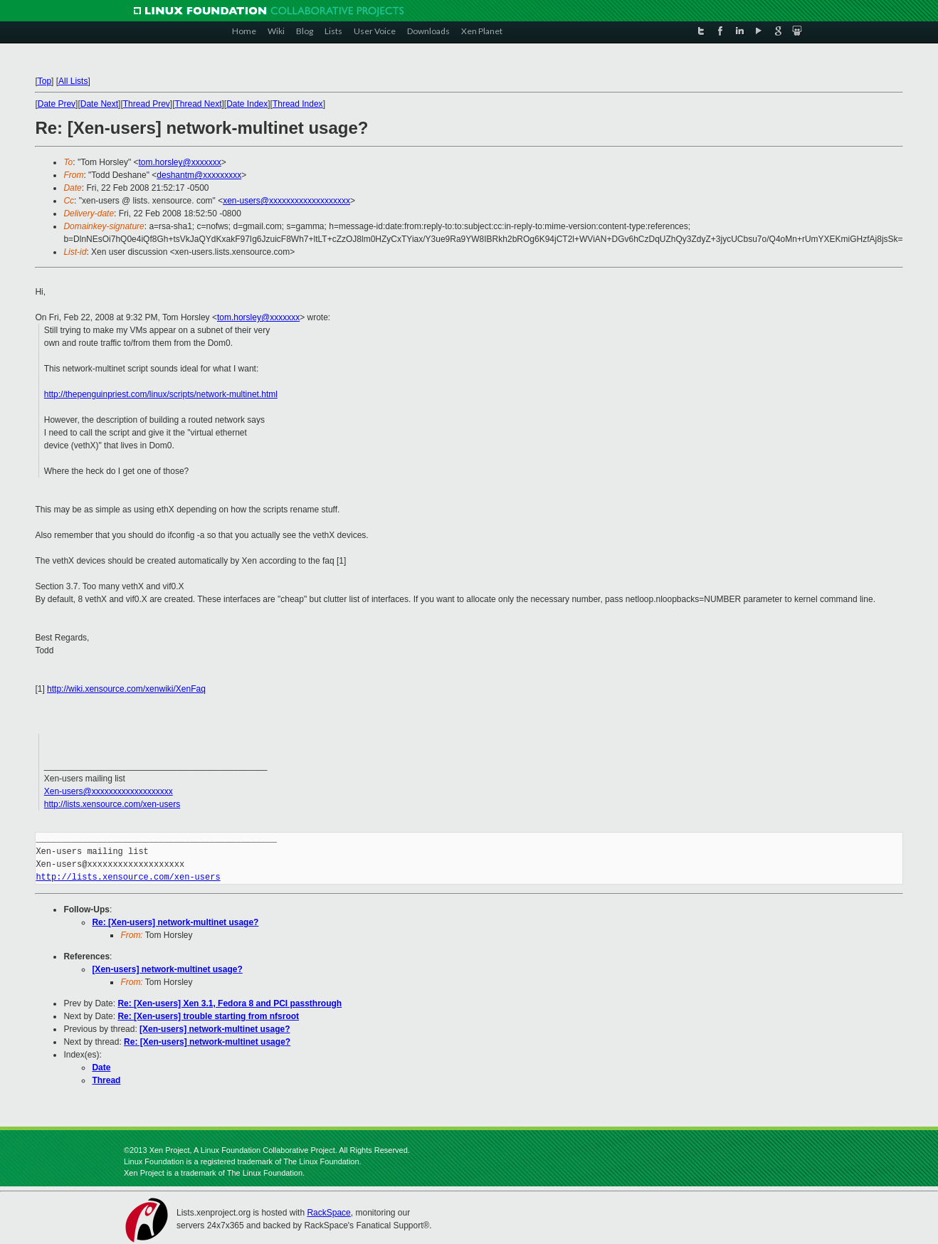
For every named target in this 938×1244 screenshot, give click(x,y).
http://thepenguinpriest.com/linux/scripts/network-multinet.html (161, 394)
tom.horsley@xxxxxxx (180, 162)
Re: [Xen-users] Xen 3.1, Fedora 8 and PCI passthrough (229, 1003)
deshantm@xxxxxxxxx (199, 175)
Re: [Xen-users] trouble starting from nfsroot (208, 1016)
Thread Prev (146, 104)
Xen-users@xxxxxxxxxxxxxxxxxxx (108, 791)
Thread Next (197, 104)
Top (44, 81)
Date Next (99, 104)
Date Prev (56, 104)
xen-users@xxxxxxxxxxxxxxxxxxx (286, 201)
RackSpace (328, 1213)
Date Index (247, 104)
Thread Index (298, 104)
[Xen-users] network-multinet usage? (167, 969)
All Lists (73, 81)
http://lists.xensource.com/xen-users (112, 804)
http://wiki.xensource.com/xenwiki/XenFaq (126, 689)
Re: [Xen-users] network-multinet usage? (175, 922)
